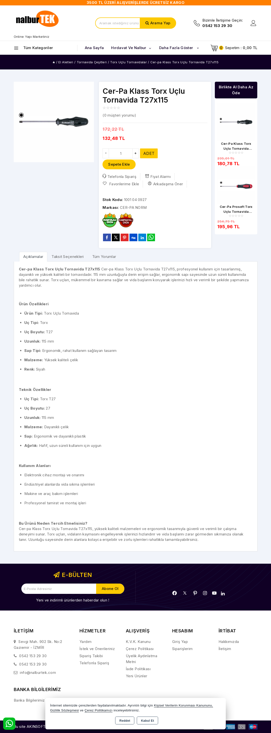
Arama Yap (160, 23)
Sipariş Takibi (91, 655)
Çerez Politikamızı (99, 710)
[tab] (33, 256)
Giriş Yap (180, 641)
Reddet (124, 720)
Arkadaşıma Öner (165, 183)
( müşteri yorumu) (119, 115)
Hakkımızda (229, 641)
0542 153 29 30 (33, 655)
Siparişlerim (182, 648)
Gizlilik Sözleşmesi (64, 710)
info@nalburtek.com (38, 672)
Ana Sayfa (94, 47)
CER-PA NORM (133, 207)
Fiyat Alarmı (158, 176)
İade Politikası (138, 668)
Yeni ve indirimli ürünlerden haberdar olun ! (72, 600)
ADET (149, 153)
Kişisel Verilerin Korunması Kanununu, (183, 705)
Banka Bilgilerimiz (29, 700)
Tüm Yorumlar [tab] (104, 256)
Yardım (85, 641)
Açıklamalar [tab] (33, 256)
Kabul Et (147, 720)
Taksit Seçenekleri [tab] (68, 256)
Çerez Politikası (140, 648)
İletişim (225, 648)
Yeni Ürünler (136, 676)
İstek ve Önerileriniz (97, 648)
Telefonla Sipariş (119, 176)
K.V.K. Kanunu (138, 641)
